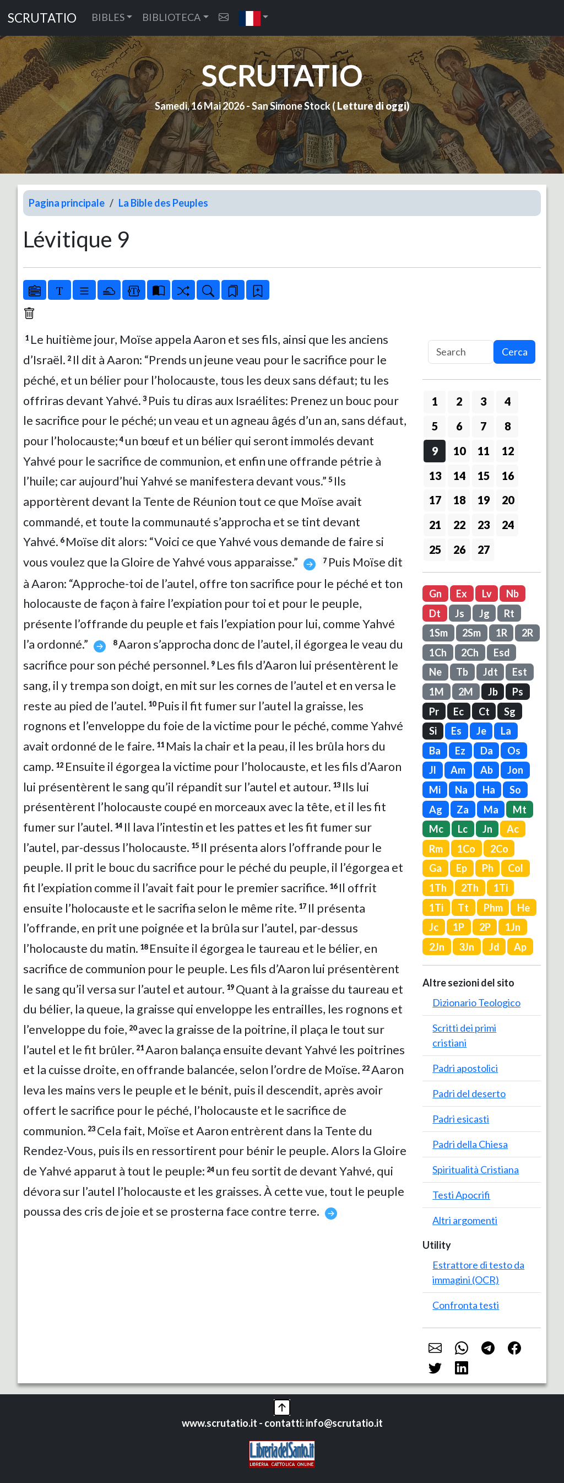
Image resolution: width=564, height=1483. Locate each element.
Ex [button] (461, 593)
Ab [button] (486, 770)
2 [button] (459, 401)
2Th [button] (470, 888)
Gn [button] (435, 593)
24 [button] (508, 524)
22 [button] (459, 524)
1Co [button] (466, 849)
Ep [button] (461, 868)
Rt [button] (509, 613)
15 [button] (484, 475)
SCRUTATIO (42, 17)
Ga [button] (435, 868)
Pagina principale (67, 203)
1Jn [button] (512, 927)
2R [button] (527, 633)
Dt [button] (435, 613)
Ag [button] (435, 809)
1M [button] (436, 692)
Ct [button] (484, 711)
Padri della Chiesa (470, 1144)
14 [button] (459, 475)
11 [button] (484, 450)
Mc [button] (436, 829)
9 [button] (435, 450)
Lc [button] (463, 829)
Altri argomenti (464, 1220)
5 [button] (435, 426)
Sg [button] (510, 711)
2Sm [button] (471, 633)
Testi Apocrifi (461, 1195)
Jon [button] (515, 770)
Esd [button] (502, 652)
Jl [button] (432, 770)
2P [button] (485, 927)
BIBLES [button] (107, 17)
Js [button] (459, 613)
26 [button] (459, 549)
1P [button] (458, 927)
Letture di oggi (371, 106)
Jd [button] (494, 947)
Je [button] (481, 731)
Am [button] (458, 770)
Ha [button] (488, 790)
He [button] (523, 908)
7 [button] (483, 426)
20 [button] (508, 499)
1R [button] (501, 633)
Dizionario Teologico (476, 1002)
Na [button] (461, 790)
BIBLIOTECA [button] (171, 17)
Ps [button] (517, 692)
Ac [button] (513, 829)
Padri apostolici (465, 1068)
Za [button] (463, 809)
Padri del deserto (469, 1093)
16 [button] (508, 475)
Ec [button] (458, 711)
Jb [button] (493, 692)
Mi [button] (435, 790)
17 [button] (435, 499)
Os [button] (513, 751)
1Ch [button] (438, 652)
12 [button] (508, 450)
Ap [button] (520, 947)
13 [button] (435, 475)
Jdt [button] (490, 672)
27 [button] (484, 549)
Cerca (515, 352)
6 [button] (459, 426)
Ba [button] (435, 751)
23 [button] (484, 524)
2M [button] (465, 692)
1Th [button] (438, 888)
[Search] (461, 352)
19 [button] (484, 499)
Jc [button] (433, 927)
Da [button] (486, 751)
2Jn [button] (436, 947)
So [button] (515, 790)
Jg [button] (484, 613)
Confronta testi (465, 1305)
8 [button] (508, 426)
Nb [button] (512, 593)
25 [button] (435, 549)
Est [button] (519, 672)
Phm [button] (493, 908)
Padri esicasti (460, 1119)
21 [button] (435, 524)
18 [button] (459, 499)
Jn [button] (487, 829)
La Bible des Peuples (163, 203)
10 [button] (459, 450)
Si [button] (433, 731)
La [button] (506, 731)
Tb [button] (462, 672)
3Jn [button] (466, 947)
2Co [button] (499, 849)
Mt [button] (520, 809)
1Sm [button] (438, 633)
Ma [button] (491, 809)
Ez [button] (460, 751)
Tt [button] (463, 908)
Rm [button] (436, 849)
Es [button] (456, 731)
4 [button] (508, 401)
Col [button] (515, 868)
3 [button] (483, 401)
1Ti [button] (501, 888)
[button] (254, 18)
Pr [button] (434, 711)
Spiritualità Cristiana (475, 1169)
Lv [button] (487, 593)
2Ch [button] (470, 652)
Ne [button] (435, 672)
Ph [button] (488, 868)
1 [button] (435, 401)
